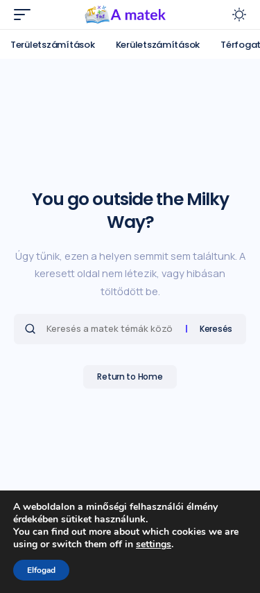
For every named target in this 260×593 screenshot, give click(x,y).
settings (153, 544)
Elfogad (41, 570)
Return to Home (129, 376)
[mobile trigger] (25, 14)
